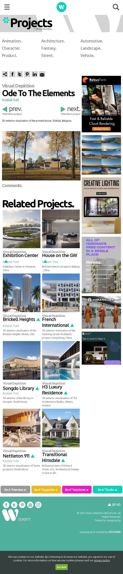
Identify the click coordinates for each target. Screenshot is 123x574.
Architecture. (53, 40)
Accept (61, 567)
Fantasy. (48, 48)
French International (58, 322)
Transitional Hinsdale (54, 457)
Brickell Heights (21, 319)
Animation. (12, 40)
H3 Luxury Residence (55, 389)
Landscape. (91, 48)
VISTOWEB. (114, 532)
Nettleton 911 (19, 456)
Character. (11, 48)
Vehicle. (88, 55)
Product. (9, 55)
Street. (47, 55)
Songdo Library (21, 388)
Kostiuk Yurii (10, 100)
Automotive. (92, 40)
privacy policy (102, 560)
